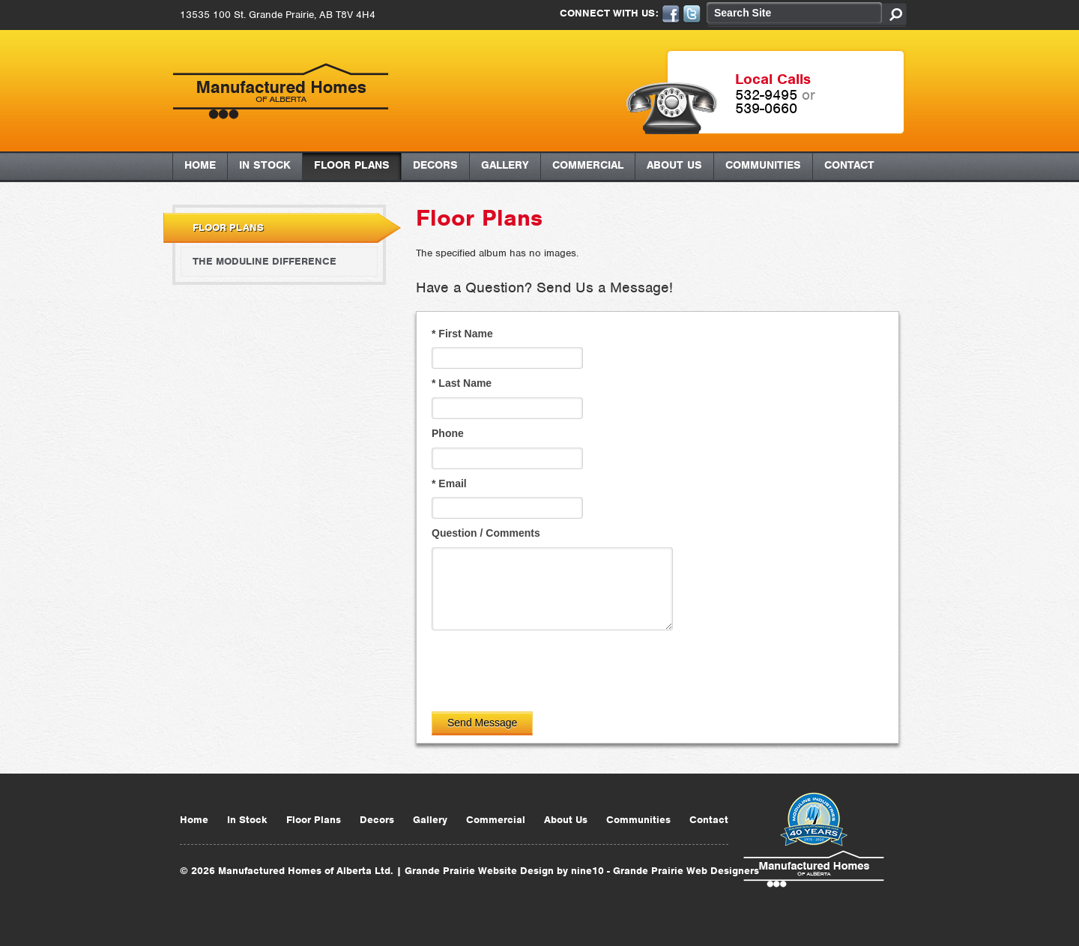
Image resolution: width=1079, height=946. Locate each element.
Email (449, 483)
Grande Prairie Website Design (479, 870)
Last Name (462, 383)
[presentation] (545, 667)
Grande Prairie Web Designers (686, 870)
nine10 (587, 870)
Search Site (742, 13)
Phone (448, 433)
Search (894, 14)
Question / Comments (486, 533)
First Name (462, 334)
